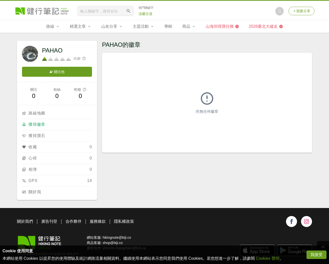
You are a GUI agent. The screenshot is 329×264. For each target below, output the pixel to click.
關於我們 (25, 221)
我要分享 (301, 11)
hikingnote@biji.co (116, 238)
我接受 (316, 254)
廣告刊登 (49, 221)
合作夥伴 (74, 221)
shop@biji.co (112, 243)
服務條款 (98, 221)
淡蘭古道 (145, 14)
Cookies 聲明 (267, 258)
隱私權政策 (124, 221)
